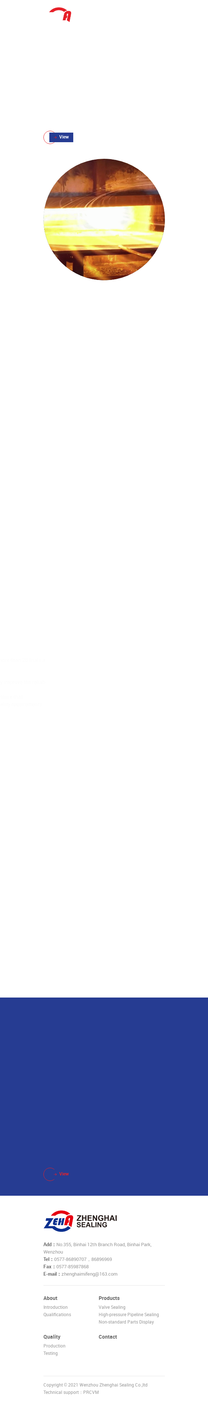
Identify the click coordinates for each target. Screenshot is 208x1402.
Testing (50, 1353)
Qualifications (57, 1314)
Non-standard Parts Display (126, 1322)
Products (109, 1298)
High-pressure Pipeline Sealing (129, 1314)
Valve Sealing (112, 1307)
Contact (108, 1337)
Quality (51, 1337)
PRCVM (91, 1392)
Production (54, 1346)
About (50, 1298)
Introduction (55, 1307)
